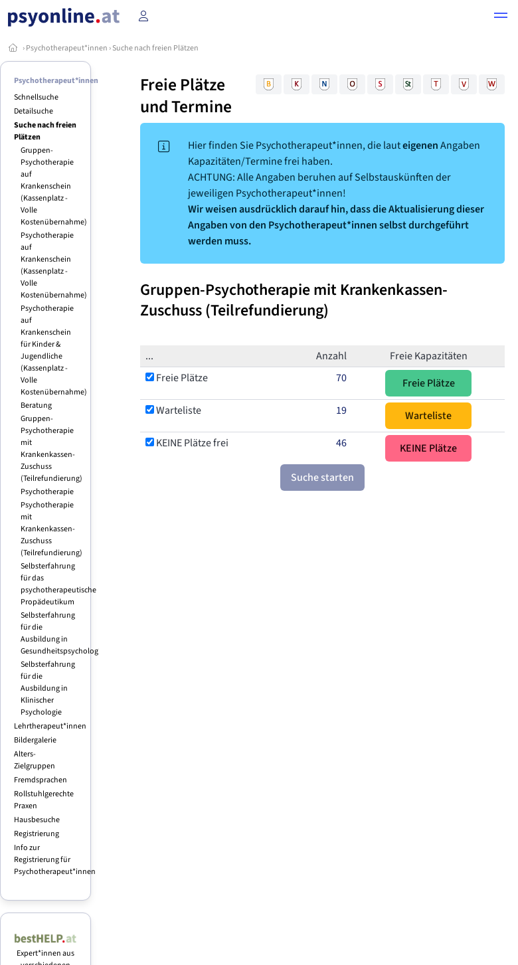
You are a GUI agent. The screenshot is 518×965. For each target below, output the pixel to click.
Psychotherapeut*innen (67, 48)
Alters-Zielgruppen (34, 760)
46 (341, 443)
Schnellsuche (36, 97)
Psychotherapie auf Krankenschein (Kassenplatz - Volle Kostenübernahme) (54, 265)
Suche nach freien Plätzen (155, 48)
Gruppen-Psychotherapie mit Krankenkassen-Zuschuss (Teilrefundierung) (51, 448)
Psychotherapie (47, 491)
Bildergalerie (35, 740)
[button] (500, 17)
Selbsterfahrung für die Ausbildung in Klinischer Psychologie (48, 688)
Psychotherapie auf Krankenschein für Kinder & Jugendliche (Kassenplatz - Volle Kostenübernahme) (54, 350)
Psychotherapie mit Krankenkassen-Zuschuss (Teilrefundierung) (51, 529)
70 (341, 378)
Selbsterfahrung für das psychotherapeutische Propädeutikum (58, 584)
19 (341, 410)
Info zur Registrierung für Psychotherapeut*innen (55, 859)
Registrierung (36, 833)
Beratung (36, 405)
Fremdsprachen (40, 780)
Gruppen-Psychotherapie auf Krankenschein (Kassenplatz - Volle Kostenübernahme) (54, 186)
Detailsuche (33, 111)
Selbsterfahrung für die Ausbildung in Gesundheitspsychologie (62, 633)
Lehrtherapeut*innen (50, 726)
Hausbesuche (37, 820)
